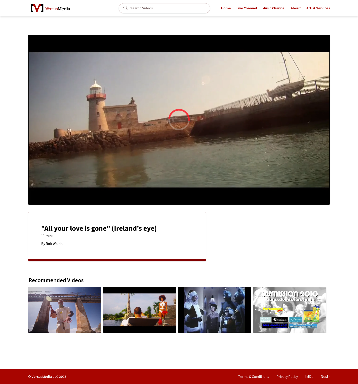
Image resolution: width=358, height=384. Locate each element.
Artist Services (318, 8)
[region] (179, 120)
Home (226, 8)
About (296, 8)
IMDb (309, 376)
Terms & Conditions (253, 376)
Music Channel (273, 8)
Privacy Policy (287, 376)
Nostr (325, 376)
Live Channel (246, 8)
